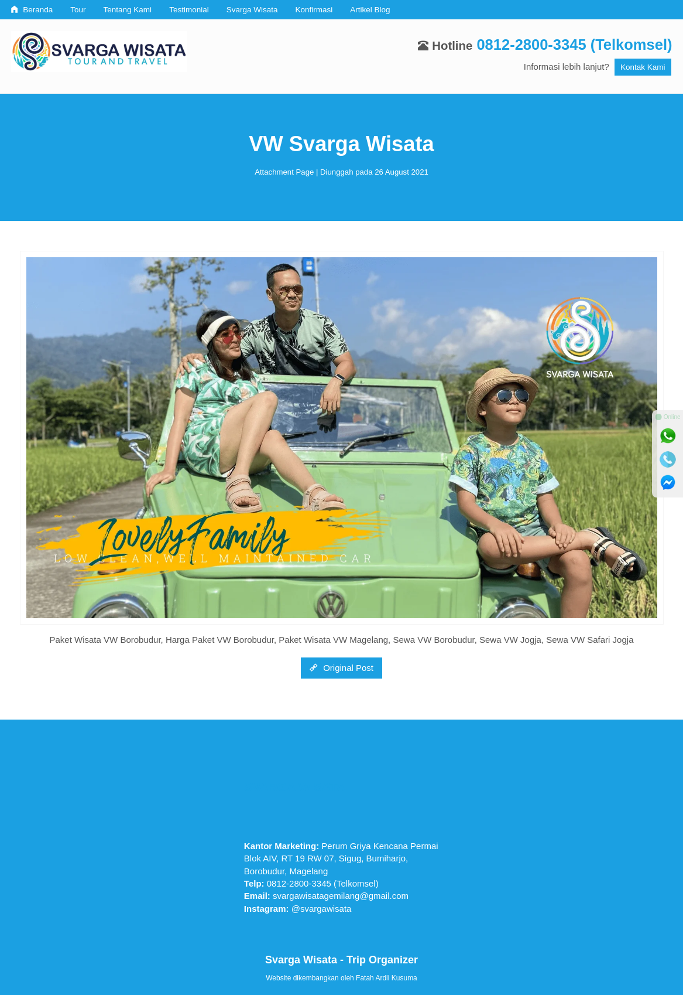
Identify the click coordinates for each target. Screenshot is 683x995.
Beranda (32, 9)
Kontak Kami (642, 67)
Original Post (341, 668)
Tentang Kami (128, 9)
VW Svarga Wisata (341, 144)
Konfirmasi (313, 9)
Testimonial (189, 9)
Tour (77, 9)
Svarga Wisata (252, 9)
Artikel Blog (370, 9)
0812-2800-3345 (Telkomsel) (574, 44)
